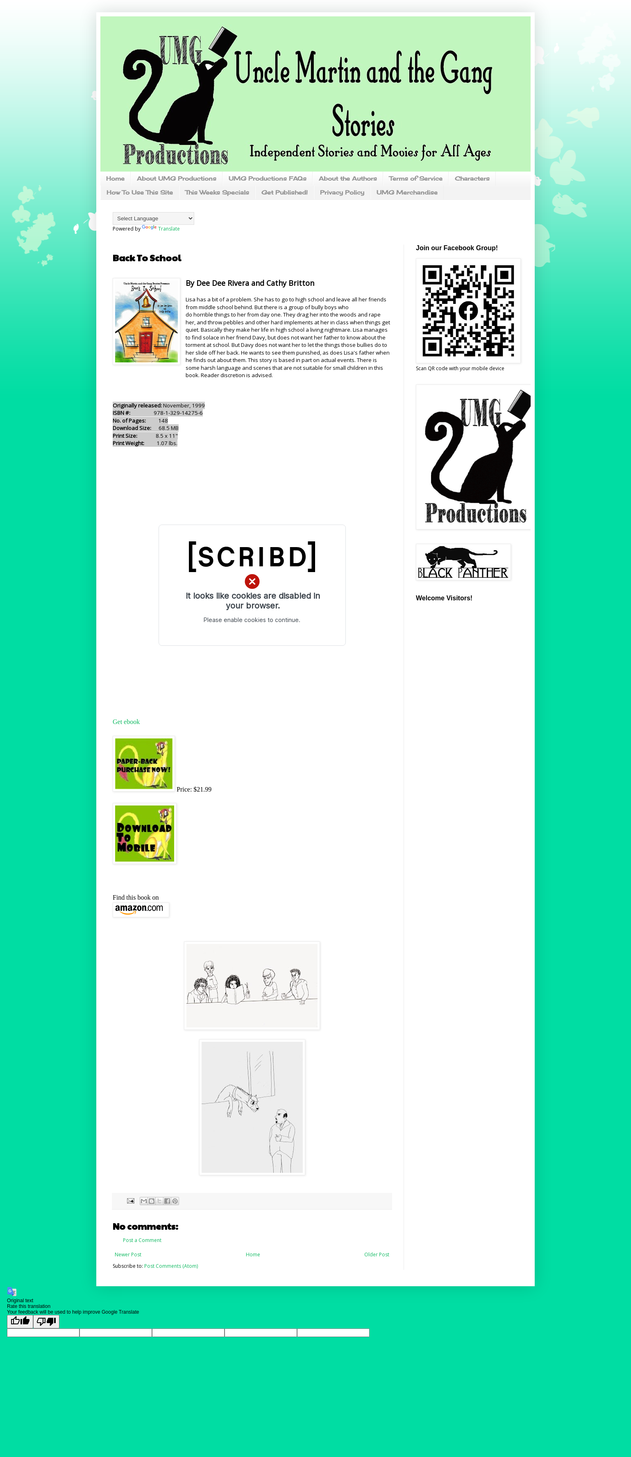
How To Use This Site (140, 192)
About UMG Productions (176, 178)
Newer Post (128, 1254)
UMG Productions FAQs (267, 178)
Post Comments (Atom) (171, 1265)
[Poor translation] (46, 1321)
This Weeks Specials (217, 192)
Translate (161, 228)
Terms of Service (416, 178)
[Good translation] (20, 1321)
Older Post (376, 1254)
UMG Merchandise (407, 192)
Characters (472, 178)
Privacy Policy (342, 192)
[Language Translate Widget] (153, 218)
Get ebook (126, 721)
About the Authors (348, 178)
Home (115, 178)
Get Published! (284, 192)
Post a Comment (142, 1240)
